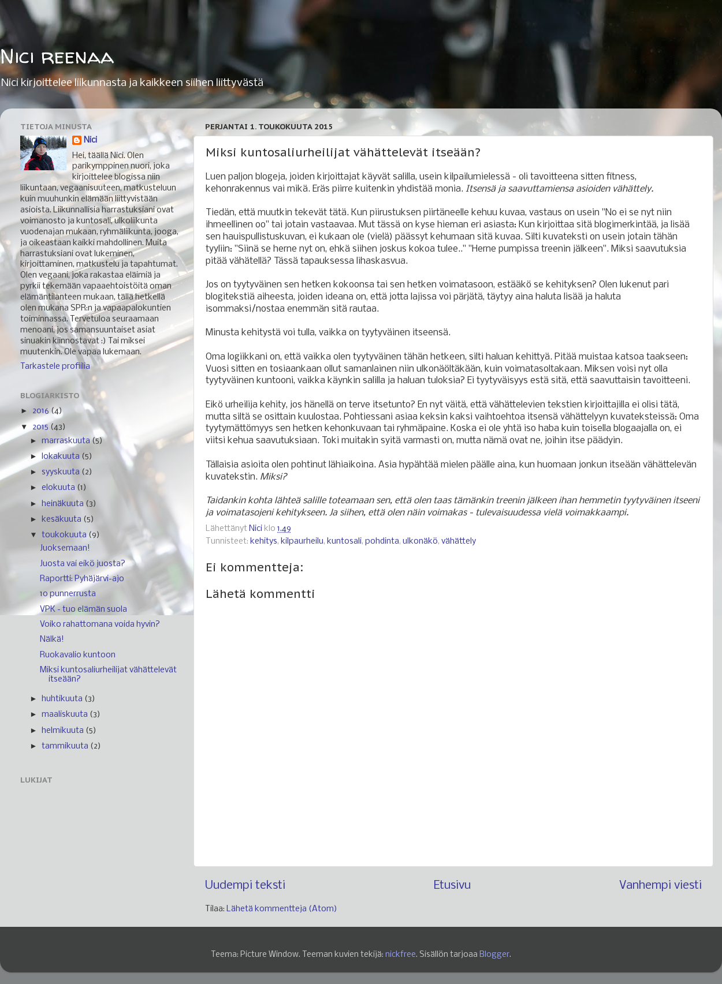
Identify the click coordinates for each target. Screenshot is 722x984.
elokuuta (59, 488)
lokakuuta (61, 456)
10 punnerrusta (68, 594)
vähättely (458, 541)
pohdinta (382, 541)
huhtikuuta (63, 699)
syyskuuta (61, 472)
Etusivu (452, 886)
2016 (41, 411)
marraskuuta (67, 441)
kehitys (263, 541)
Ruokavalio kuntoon (78, 655)
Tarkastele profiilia (55, 366)
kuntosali (344, 541)
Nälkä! (52, 639)
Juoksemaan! (65, 548)
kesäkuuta (62, 519)
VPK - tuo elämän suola (83, 609)
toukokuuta (65, 535)
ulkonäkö (420, 541)
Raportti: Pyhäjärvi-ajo (82, 579)
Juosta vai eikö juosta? (82, 564)
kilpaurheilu (302, 541)
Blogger (494, 955)
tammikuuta (66, 746)
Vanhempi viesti (660, 886)
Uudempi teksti (245, 886)
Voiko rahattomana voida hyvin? (100, 624)
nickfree (400, 955)
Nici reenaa (57, 56)
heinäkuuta (63, 504)
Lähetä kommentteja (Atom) (281, 909)
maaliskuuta (66, 714)
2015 (41, 427)
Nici (90, 140)
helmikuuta (63, 731)
